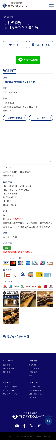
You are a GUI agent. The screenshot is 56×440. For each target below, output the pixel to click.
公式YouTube (34, 386)
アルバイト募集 (41, 44)
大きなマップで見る (15, 118)
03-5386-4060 (10, 92)
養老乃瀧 (32, 365)
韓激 (30, 375)
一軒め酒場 (33, 372)
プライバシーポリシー (12, 394)
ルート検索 (41, 118)
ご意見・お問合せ (10, 386)
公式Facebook (35, 390)
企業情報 (6, 365)
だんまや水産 (34, 368)
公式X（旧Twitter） (37, 394)
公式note (32, 397)
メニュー (15, 44)
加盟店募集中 (8, 368)
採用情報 (6, 372)
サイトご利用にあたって (13, 390)
